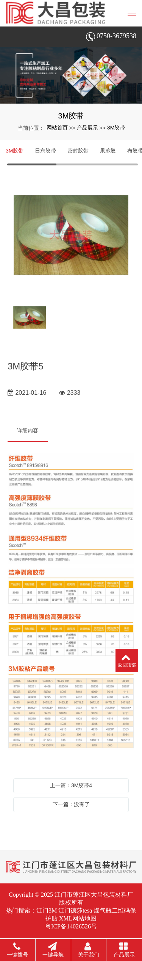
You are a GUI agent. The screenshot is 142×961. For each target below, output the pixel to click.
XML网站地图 (78, 918)
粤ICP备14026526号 (71, 926)
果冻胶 (108, 151)
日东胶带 (45, 151)
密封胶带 (78, 151)
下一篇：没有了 (71, 804)
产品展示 (87, 128)
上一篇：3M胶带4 (71, 785)
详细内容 (27, 430)
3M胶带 (116, 128)
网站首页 (57, 128)
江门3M (46, 910)
